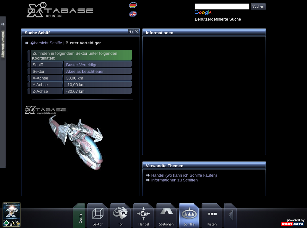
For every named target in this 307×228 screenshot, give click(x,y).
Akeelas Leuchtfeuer (85, 71)
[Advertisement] (286, 20)
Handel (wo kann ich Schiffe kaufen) (184, 175)
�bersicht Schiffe (46, 43)
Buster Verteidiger (82, 64)
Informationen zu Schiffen (174, 180)
